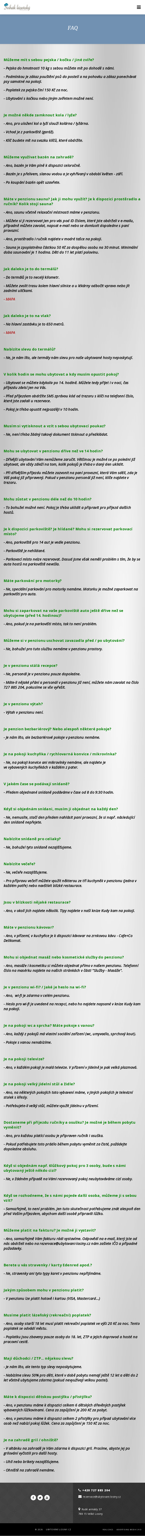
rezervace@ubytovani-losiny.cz (102, 1496)
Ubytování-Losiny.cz (58, 1529)
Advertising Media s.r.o (129, 1530)
